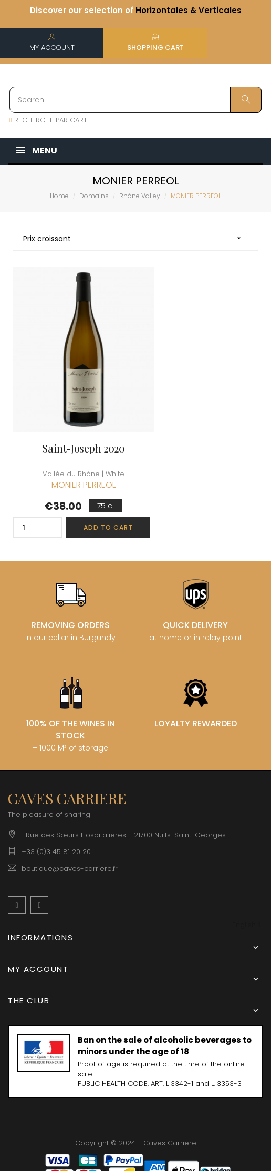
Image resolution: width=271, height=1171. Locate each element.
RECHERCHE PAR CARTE (50, 120)
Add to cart (91, 495)
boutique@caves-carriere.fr (70, 837)
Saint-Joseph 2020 (70, 417)
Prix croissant (135, 238)
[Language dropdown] (246, 894)
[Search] (135, 100)
